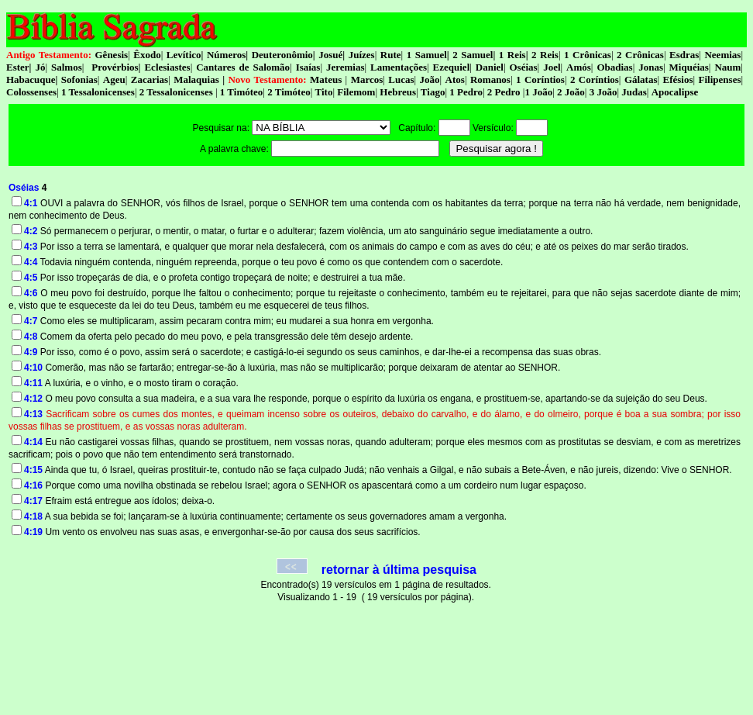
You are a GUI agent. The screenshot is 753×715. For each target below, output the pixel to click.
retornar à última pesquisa (398, 569)
